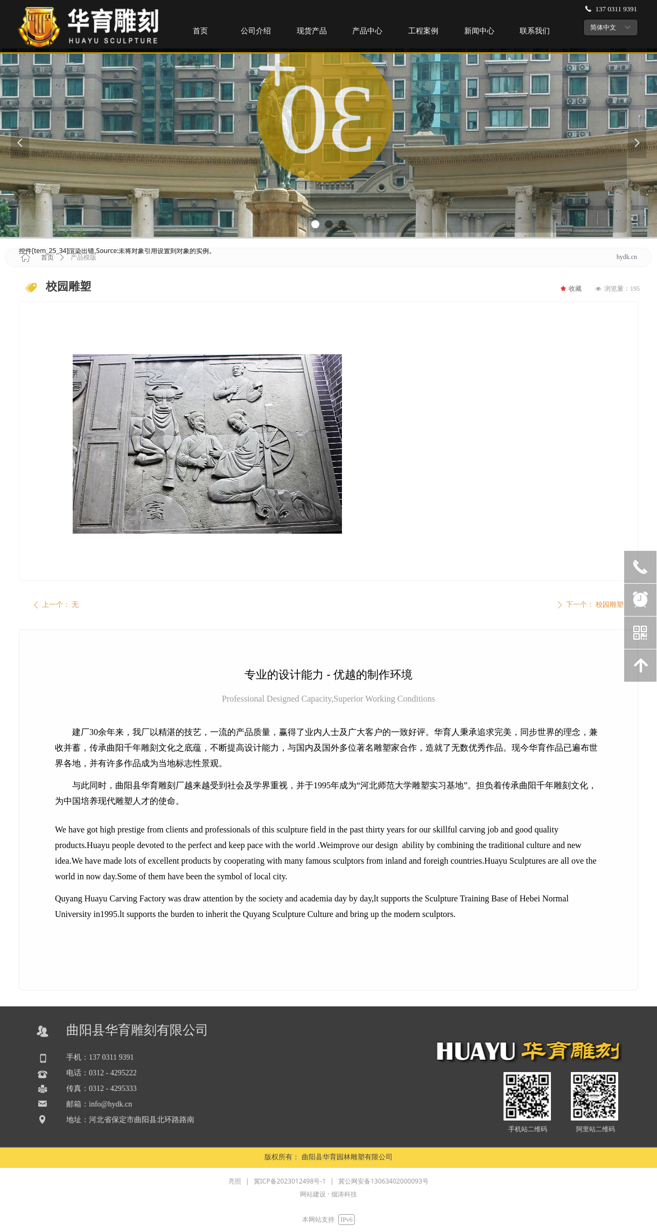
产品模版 (83, 257)
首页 (47, 257)
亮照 (234, 1181)
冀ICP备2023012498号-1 (290, 1181)
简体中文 (603, 27)
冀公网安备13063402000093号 (383, 1181)
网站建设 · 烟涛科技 (328, 1194)
